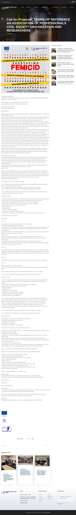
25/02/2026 (39, 469)
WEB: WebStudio (46, 512)
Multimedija (45, 7)
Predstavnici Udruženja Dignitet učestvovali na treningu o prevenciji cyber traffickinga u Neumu (8, 477)
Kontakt (72, 7)
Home (22, 7)
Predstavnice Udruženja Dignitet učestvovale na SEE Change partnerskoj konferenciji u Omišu (25, 472)
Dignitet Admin (68, 53)
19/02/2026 (61, 78)
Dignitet (28, 7)
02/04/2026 (22, 468)
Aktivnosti (63, 7)
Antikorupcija (55, 7)
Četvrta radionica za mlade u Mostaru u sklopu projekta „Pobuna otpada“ (42, 472)
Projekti (36, 7)
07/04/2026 (5, 473)
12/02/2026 (61, 84)
